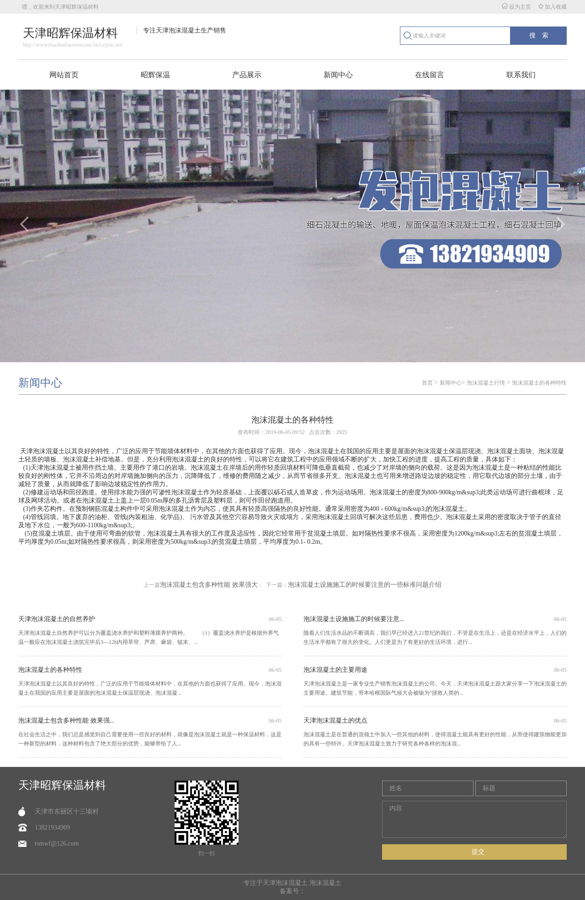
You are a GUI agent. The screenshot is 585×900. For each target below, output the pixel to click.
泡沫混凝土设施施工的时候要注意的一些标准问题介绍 (364, 584)
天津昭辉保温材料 (62, 785)
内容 (474, 819)
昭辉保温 (155, 75)
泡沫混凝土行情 (486, 383)
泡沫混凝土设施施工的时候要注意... (353, 619)
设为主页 (516, 7)
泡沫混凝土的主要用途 (335, 669)
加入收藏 (552, 7)
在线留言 (429, 75)
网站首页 (64, 75)
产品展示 (246, 75)
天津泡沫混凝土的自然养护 (56, 619)
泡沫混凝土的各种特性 (539, 383)
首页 (427, 383)
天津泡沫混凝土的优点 (335, 720)
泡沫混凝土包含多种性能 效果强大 (209, 584)
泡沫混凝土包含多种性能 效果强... (66, 720)
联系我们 (521, 75)
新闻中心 (338, 75)
